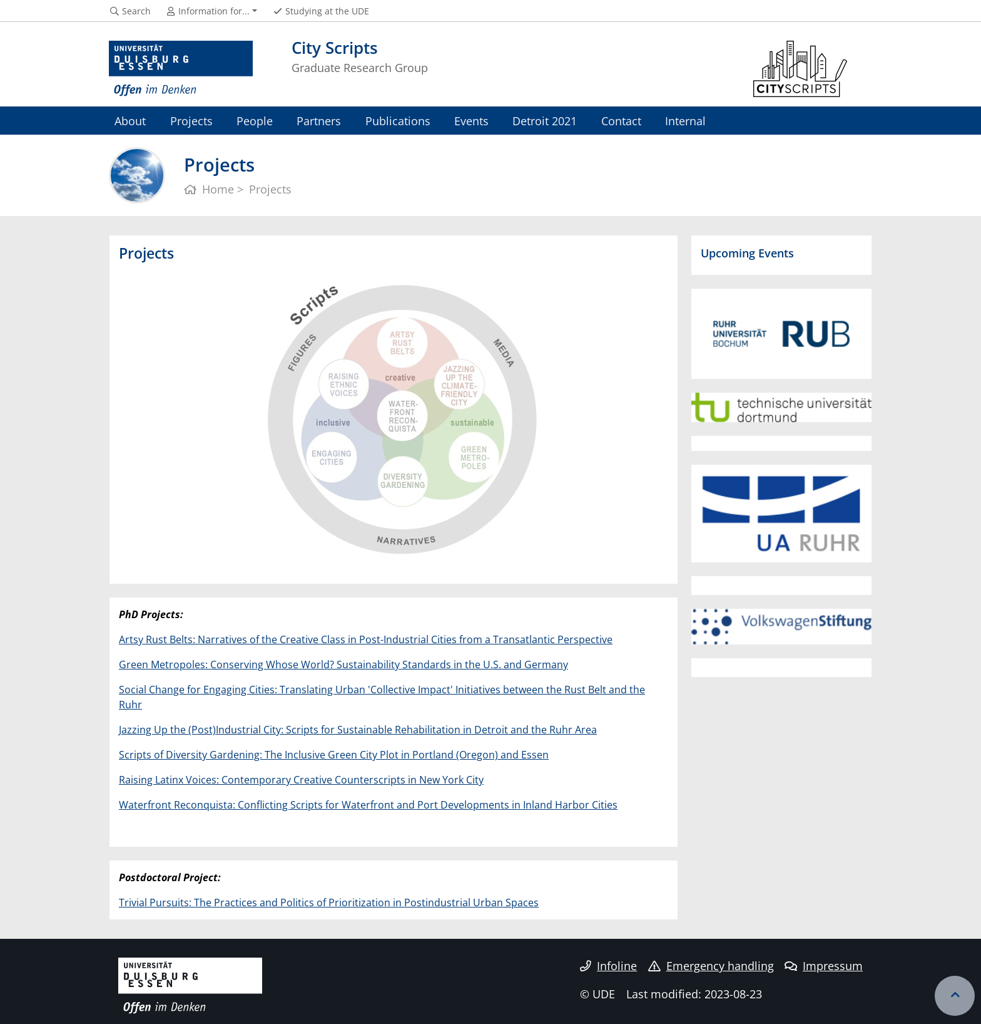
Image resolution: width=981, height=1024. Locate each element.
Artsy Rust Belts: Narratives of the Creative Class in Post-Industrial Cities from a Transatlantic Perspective (365, 639)
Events (471, 120)
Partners (319, 120)
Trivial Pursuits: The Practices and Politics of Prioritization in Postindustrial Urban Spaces (329, 902)
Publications (397, 120)
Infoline (608, 965)
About (130, 120)
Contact (621, 120)
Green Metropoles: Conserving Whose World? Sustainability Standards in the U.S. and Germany (343, 664)
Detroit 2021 (544, 120)
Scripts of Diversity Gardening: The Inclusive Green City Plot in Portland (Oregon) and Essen (334, 755)
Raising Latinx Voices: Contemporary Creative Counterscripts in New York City (301, 780)
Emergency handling (711, 965)
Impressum (824, 965)
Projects (191, 120)
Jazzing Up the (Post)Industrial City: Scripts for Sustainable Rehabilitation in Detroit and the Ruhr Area (358, 730)
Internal (685, 120)
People (254, 120)
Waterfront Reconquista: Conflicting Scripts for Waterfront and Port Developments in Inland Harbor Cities (368, 805)
